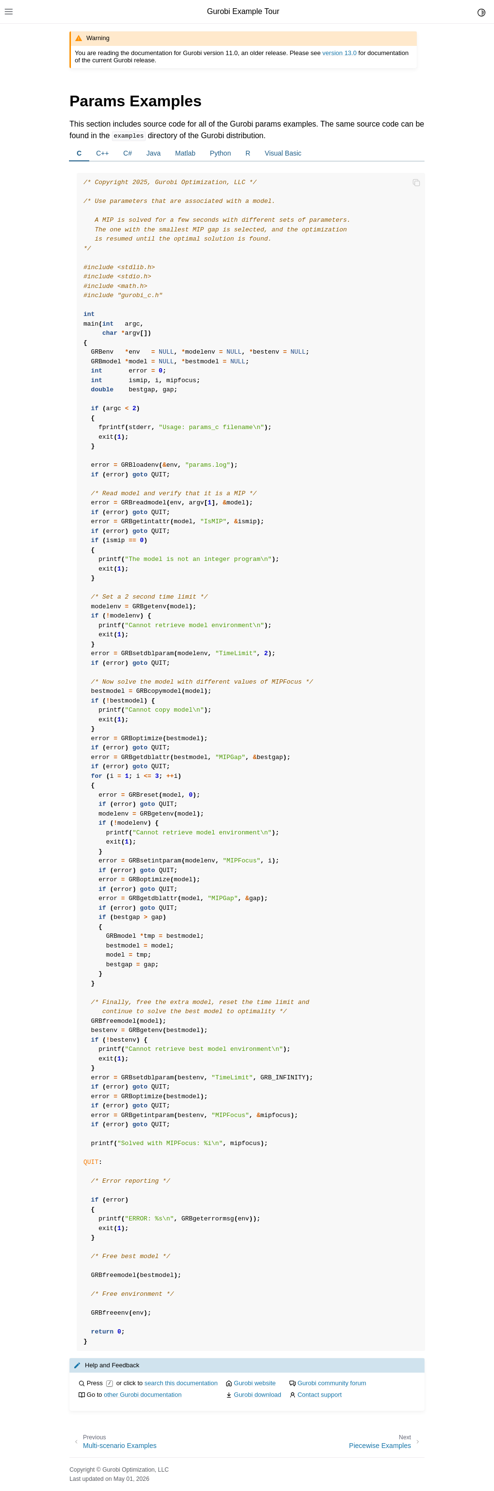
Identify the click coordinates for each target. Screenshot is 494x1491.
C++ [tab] (102, 153)
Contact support (320, 1394)
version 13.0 (339, 53)
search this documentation (181, 1383)
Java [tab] (154, 153)
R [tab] (248, 153)
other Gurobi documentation (142, 1394)
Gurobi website (255, 1383)
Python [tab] (220, 153)
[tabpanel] (247, 756)
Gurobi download (257, 1394)
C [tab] (79, 153)
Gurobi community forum (332, 1383)
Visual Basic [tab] (283, 153)
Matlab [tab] (185, 153)
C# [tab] (128, 153)
